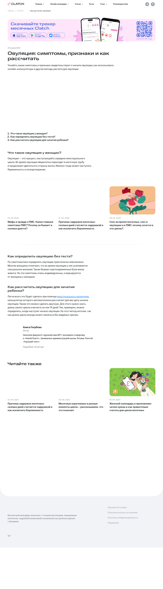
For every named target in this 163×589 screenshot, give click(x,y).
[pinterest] (153, 4)
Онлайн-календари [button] (58, 4)
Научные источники (117, 507)
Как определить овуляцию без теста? (32, 136)
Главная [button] (38, 4)
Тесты (91, 4)
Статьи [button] (78, 4)
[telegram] (147, 4)
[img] (19, 35)
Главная (11, 11)
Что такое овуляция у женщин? (28, 133)
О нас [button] (102, 4)
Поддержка (113, 523)
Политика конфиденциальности (123, 517)
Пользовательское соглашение (123, 512)
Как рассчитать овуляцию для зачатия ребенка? (39, 140)
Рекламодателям (120, 4)
